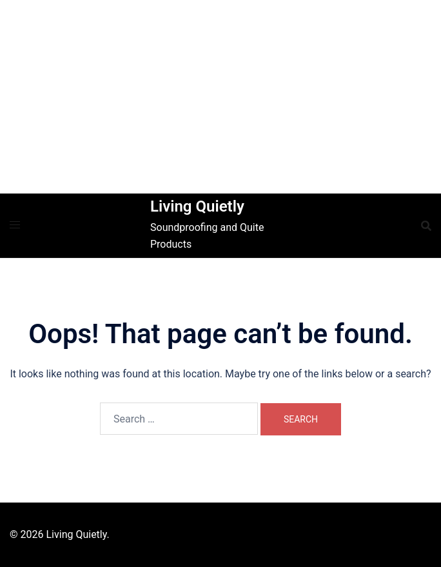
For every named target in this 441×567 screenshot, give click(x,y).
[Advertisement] (220, 96)
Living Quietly (197, 206)
